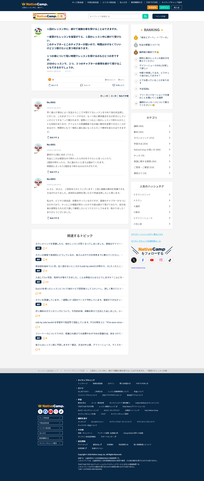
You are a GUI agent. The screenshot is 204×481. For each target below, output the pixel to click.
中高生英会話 (93, 2)
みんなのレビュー (97, 421)
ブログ (103, 414)
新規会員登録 (97, 383)
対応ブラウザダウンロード (112, 395)
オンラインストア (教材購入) (119, 403)
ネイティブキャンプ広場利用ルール (146, 241)
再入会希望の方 (125, 383)
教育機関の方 (136, 2)
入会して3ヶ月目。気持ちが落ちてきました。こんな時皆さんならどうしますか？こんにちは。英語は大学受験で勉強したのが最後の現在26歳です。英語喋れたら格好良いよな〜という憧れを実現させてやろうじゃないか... (79, 277)
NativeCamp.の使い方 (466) (147, 149)
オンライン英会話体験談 (87, 436)
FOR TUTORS (152, 2)
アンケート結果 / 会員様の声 (108, 433)
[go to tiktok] (61, 411)
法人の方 (123, 2)
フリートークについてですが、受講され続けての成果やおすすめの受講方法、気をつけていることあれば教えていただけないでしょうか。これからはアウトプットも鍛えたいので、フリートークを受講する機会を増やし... (79, 333)
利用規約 (110, 444)
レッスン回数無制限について (118, 391)
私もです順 (123, 96)
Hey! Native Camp (151, 410)
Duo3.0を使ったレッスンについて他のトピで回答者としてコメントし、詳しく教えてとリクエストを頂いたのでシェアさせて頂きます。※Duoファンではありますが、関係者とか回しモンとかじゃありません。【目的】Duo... (80, 288)
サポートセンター (108, 436)
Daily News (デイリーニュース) (134, 406)
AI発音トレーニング (132, 410)
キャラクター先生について (87, 425)
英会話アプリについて (135, 395)
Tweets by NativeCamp (138, 268)
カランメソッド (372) (144, 137)
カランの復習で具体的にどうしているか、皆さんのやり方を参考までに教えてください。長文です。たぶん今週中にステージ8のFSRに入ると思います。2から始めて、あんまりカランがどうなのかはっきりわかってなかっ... (80, 254)
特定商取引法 (123, 444)
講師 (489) (139, 126)
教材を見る (82, 403)
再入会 (176, 7)
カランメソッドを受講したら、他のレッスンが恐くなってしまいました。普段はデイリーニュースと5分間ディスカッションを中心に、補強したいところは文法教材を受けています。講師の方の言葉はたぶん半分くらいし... (80, 243)
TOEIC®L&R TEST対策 (86, 406)
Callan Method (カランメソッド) (147, 403)
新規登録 (152, 7)
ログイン (164, 7)
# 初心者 (138, 223)
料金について (139, 391)
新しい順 (104, 96)
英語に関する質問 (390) (145, 161)
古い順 (113, 96)
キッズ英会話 (77, 2)
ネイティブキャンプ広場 (87, 414)
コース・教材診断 (97, 403)
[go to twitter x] (40, 411)
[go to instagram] (56, 411)
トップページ (83, 383)
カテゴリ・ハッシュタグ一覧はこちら (147, 234)
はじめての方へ (83, 391)
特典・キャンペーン (85, 433)
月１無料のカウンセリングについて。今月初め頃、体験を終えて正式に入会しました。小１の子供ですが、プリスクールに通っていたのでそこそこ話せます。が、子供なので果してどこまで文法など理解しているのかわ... (79, 311)
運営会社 (97, 444)
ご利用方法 (99, 391)
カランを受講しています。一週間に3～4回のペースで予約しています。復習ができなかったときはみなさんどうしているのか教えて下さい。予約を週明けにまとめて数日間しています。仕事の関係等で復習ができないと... (79, 299)
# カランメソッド (142, 194)
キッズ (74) (139, 155)
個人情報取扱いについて (142, 444)
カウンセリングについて (146, 421)
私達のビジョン (97, 448)
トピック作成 (160, 16)
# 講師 (137, 206)
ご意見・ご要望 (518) (144, 167)
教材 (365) (139, 132)
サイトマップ (83, 444)
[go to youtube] (50, 411)
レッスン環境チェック (108, 406)
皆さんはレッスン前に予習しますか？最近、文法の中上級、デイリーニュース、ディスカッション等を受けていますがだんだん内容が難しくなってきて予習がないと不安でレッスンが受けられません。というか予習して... (79, 344)
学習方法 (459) (141, 143)
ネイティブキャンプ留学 (172, 2)
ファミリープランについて (87, 395)
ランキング (82, 421)
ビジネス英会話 (109, 2)
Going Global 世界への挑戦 (133, 433)
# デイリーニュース (143, 218)
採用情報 (82, 448)
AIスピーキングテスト (112, 410)
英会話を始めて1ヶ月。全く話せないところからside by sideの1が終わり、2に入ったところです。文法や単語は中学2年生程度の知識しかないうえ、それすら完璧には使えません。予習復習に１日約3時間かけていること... (80, 266)
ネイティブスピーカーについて (120, 421)
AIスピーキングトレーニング (88, 410)
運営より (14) (140, 173)
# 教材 (137, 212)
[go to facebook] (45, 411)
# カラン (138, 200)
